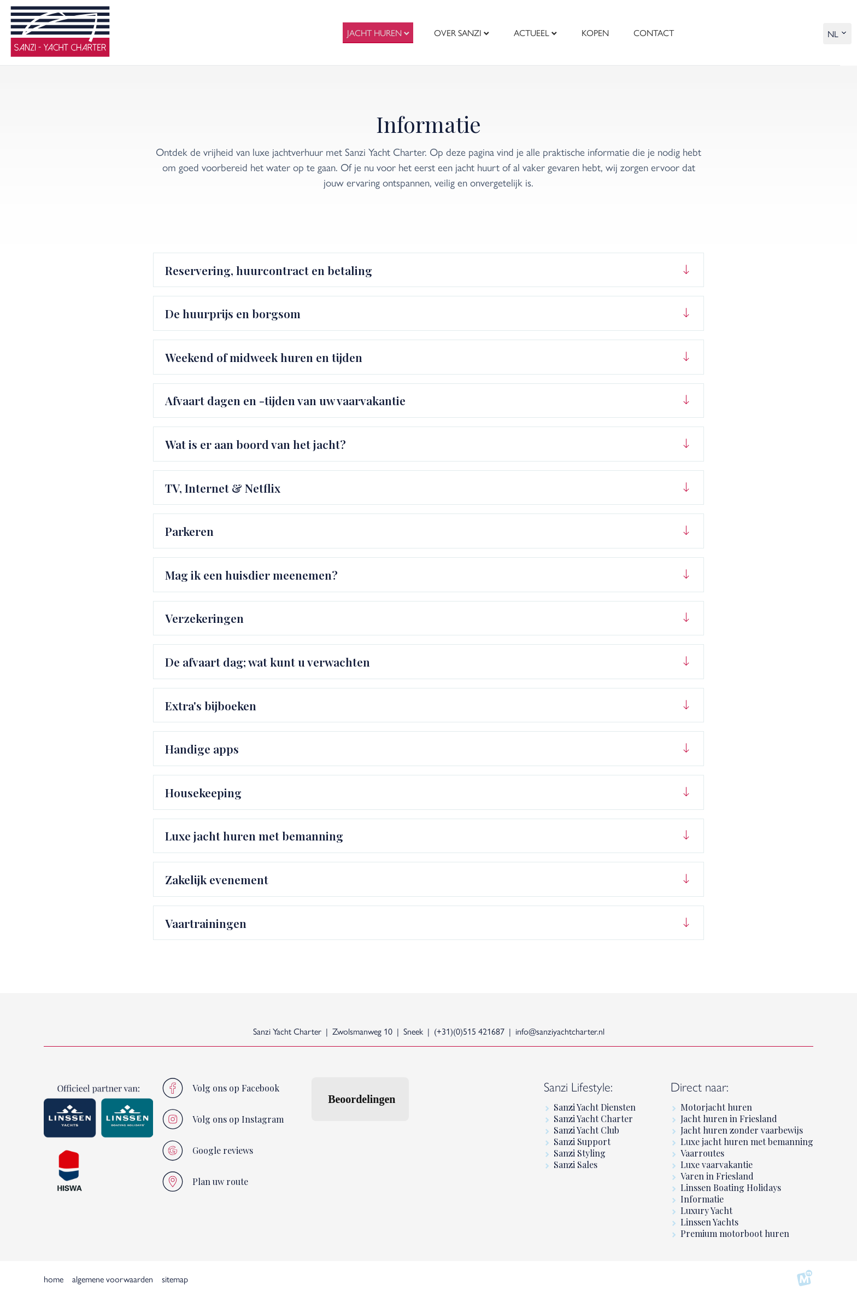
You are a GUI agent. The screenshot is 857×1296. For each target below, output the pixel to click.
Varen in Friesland (717, 1176)
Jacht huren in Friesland (728, 1118)
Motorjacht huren (716, 1107)
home (53, 1278)
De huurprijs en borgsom (233, 313)
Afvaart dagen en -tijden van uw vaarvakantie (285, 400)
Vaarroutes (702, 1153)
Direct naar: (700, 1086)
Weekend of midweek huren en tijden (263, 357)
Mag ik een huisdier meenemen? (251, 574)
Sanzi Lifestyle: (578, 1086)
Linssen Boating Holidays (730, 1187)
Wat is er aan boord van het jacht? (255, 444)
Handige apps (202, 748)
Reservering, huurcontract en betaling (268, 270)
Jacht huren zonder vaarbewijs (741, 1130)
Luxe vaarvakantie (716, 1164)
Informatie (702, 1199)
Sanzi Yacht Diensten (595, 1107)
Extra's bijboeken (210, 705)
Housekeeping (203, 792)
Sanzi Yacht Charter (593, 1118)
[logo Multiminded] (804, 1278)
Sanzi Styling (580, 1153)
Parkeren (189, 531)
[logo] (60, 33)
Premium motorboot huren (734, 1233)
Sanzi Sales (575, 1164)
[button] (311, 1132)
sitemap (175, 1278)
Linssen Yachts (709, 1222)
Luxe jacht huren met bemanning (254, 835)
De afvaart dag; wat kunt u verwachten (267, 661)
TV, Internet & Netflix (222, 487)
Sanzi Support (582, 1141)
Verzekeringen (204, 618)
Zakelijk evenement (216, 879)
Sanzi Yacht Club (586, 1130)
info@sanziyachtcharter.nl (559, 1031)
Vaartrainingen (205, 923)
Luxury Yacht (706, 1210)
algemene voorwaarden (112, 1278)
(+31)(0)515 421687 (469, 1031)
